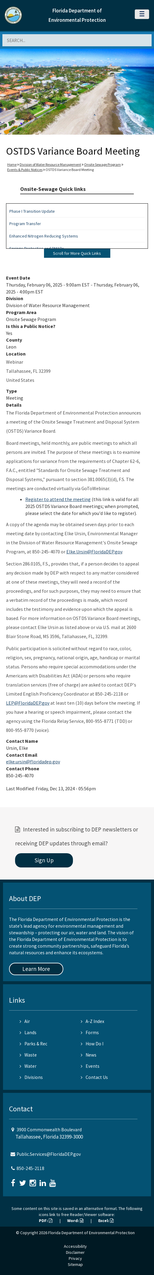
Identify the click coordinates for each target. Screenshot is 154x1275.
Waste (28, 1055)
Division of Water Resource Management (50, 164)
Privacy (75, 1258)
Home (12, 164)
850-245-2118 (30, 1168)
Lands (28, 1032)
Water (28, 1066)
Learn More (36, 968)
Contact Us (94, 1077)
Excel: (106, 1220)
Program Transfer (25, 223)
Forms (90, 1032)
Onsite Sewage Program (102, 164)
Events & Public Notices (24, 169)
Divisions (31, 1077)
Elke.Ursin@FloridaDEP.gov (94, 552)
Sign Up (44, 860)
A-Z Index (92, 1021)
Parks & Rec (33, 1044)
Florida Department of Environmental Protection (91, 1232)
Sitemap (75, 1264)
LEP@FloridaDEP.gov (27, 703)
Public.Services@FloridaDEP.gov (49, 1154)
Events (90, 1066)
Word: (75, 1220)
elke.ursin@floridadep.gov (33, 762)
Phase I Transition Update (32, 211)
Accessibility (75, 1246)
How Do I (92, 1044)
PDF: (45, 1220)
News (88, 1055)
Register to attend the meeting (58, 499)
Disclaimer (75, 1252)
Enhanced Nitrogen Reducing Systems (43, 236)
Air (25, 1021)
